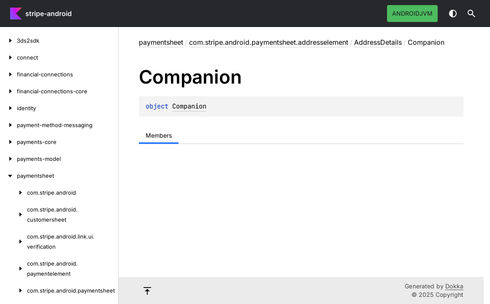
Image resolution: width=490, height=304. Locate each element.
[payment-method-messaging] (8, 125)
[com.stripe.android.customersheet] (13, 214)
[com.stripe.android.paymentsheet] (13, 290)
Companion (189, 106)
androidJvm (412, 13)
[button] (471, 13)
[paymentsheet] (8, 175)
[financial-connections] (8, 74)
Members (159, 135)
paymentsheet (161, 42)
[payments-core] (8, 141)
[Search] (471, 13)
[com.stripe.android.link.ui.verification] (13, 241)
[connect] (8, 57)
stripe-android (48, 13)
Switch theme (452, 13)
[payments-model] (8, 158)
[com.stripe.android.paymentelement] (13, 268)
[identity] (8, 108)
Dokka (454, 286)
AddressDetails (378, 42)
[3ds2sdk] (8, 40)
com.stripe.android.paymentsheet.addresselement (268, 42)
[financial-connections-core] (8, 91)
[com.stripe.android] (13, 192)
